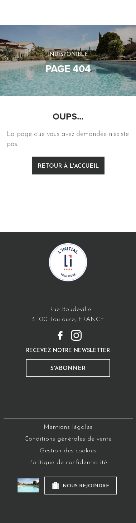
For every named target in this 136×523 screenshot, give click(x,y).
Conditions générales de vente (68, 439)
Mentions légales (68, 427)
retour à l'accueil (68, 166)
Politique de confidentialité (68, 462)
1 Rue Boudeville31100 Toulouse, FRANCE (68, 314)
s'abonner (68, 368)
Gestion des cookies (68, 450)
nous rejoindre (86, 486)
